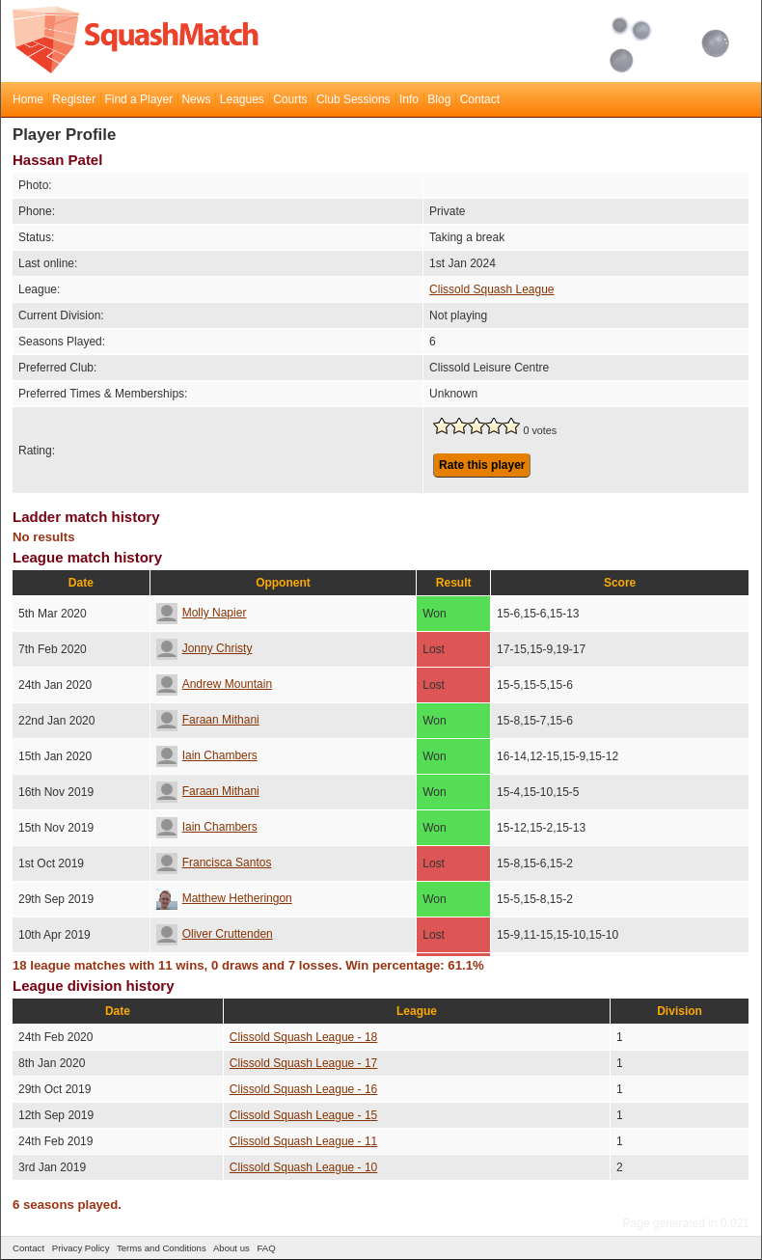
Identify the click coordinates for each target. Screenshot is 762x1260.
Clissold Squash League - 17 (303, 1063)
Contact (480, 99)
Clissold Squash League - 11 (303, 1141)
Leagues (242, 99)
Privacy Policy (81, 1248)
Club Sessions (353, 99)
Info (409, 99)
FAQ (266, 1248)
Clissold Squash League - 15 (303, 1115)
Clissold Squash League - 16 (303, 1089)
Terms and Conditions (161, 1248)
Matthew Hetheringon (224, 898)
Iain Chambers (207, 755)
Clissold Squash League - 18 (303, 1037)
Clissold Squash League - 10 (303, 1167)
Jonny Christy (204, 648)
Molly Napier (201, 612)
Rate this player (482, 465)
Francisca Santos (214, 862)
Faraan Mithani (207, 719)
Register (73, 99)
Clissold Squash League (491, 289)
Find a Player (138, 99)
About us (231, 1248)
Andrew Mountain (214, 684)
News (195, 99)
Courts (290, 99)
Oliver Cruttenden (214, 934)
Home (28, 99)
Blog (438, 99)
